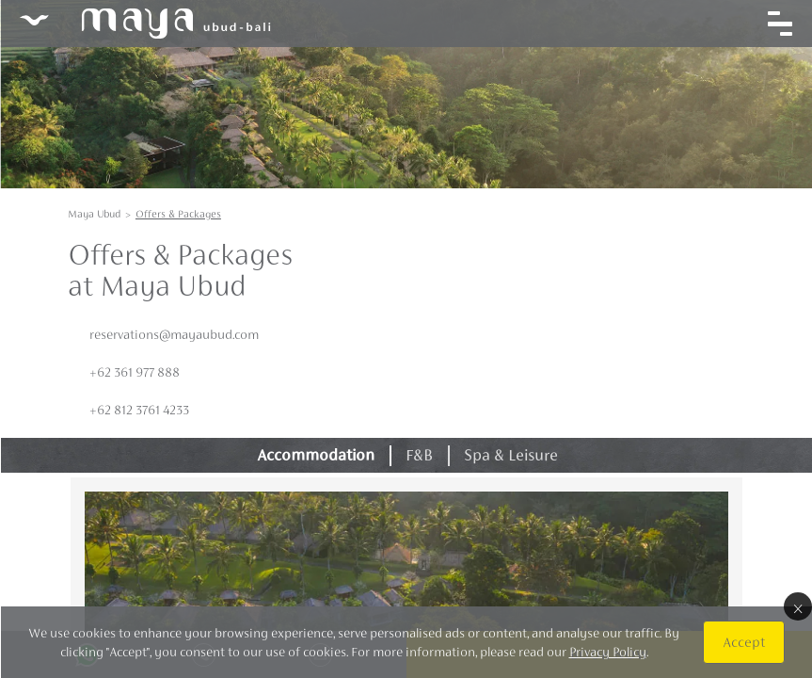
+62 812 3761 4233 (139, 409)
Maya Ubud (94, 213)
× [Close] (797, 606)
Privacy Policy (606, 651)
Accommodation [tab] (315, 454)
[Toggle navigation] (779, 23)
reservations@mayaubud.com (174, 334)
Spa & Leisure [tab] (510, 454)
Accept (743, 642)
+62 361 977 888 (134, 371)
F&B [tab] (419, 454)
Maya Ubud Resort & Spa (144, 23)
